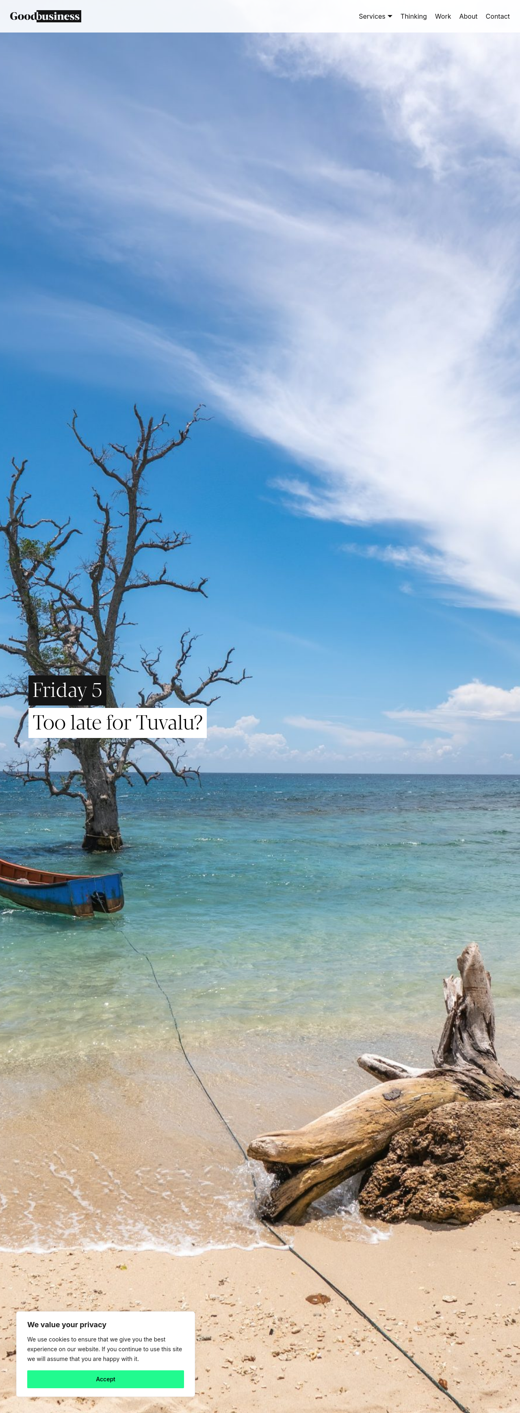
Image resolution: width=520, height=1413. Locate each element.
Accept (105, 1379)
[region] (105, 1354)
